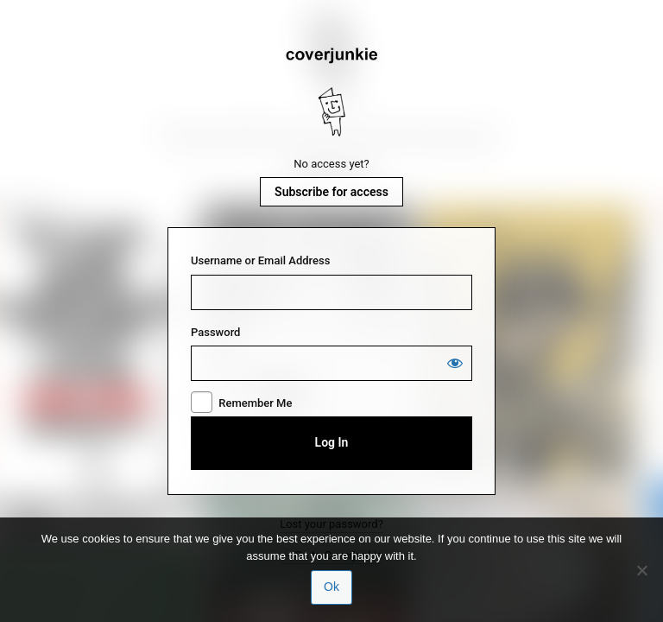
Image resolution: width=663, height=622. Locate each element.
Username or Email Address (260, 260)
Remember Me (255, 403)
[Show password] (455, 363)
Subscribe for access (331, 192)
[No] (641, 570)
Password (215, 332)
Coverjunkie (331, 92)
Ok (331, 586)
